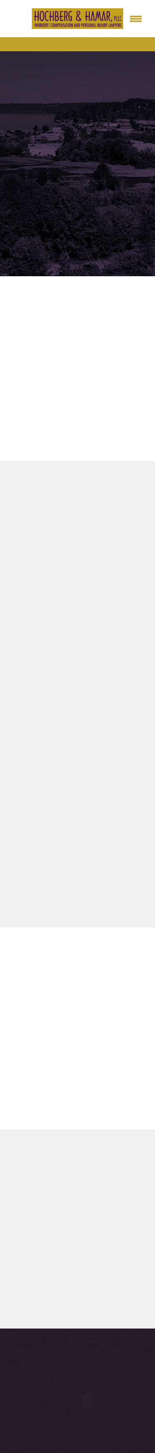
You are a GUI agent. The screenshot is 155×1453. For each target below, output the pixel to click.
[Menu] (136, 18)
